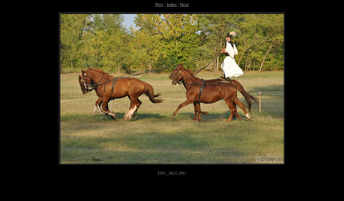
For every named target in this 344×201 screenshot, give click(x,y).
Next (184, 4)
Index (172, 4)
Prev (159, 4)
